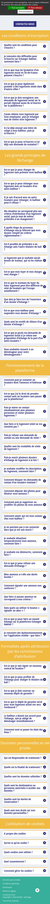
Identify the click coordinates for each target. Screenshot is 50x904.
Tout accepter (16, 8)
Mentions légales (9, 891)
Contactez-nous (9, 895)
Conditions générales (11, 883)
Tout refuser (35, 8)
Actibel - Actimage (24, 897)
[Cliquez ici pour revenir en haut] (37, 890)
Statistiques (7, 887)
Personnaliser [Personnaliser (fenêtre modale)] (25, 11)
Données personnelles (11, 880)
